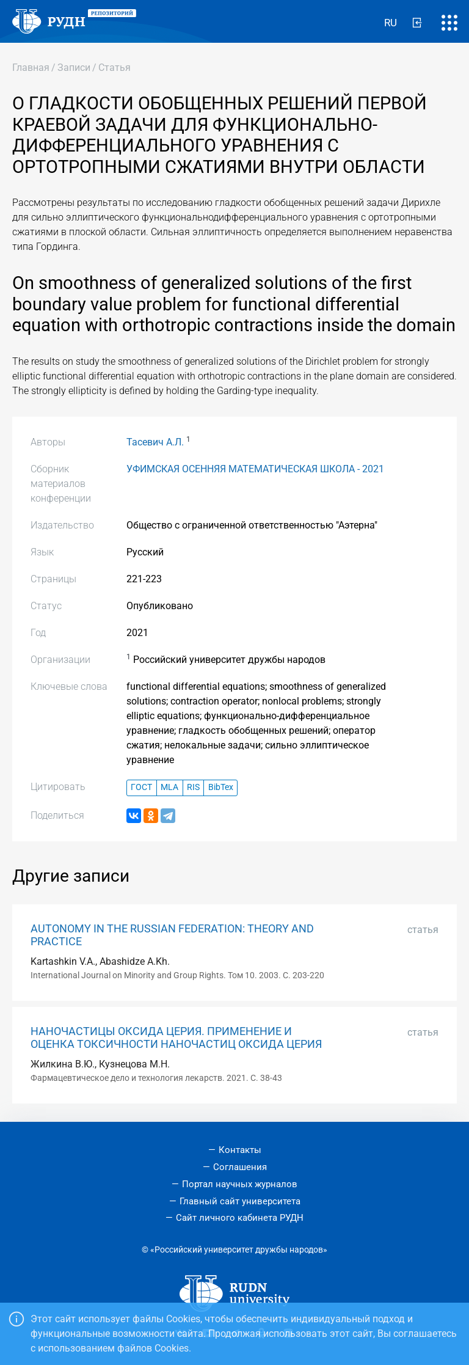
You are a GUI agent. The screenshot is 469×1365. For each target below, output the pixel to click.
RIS (193, 787)
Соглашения (240, 1167)
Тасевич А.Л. (155, 442)
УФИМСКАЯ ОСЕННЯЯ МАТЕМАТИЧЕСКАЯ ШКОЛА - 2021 (255, 469)
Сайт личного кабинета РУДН (240, 1217)
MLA (169, 787)
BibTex (220, 787)
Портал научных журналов (239, 1184)
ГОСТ (141, 787)
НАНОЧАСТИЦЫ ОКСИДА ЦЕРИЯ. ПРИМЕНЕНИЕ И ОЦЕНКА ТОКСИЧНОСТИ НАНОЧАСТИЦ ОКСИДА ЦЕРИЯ (176, 1037)
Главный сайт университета (240, 1201)
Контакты (240, 1149)
